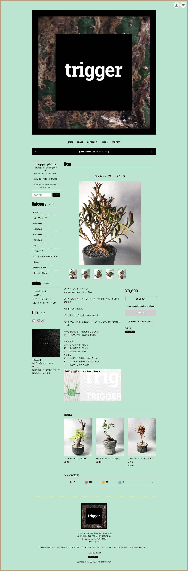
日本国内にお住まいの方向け (140, 321)
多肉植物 (38, 223)
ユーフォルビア (40, 218)
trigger (37, 262)
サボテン (38, 212)
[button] (93, 142)
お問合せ (37, 295)
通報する (128, 328)
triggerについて (40, 291)
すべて (72, 482)
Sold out (140, 313)
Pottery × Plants (40, 273)
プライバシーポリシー (43, 299)
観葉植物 (38, 240)
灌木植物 (38, 234)
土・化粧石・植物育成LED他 (46, 256)
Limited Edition (40, 267)
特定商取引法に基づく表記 (45, 303)
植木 (36, 246)
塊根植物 (38, 229)
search (56, 195)
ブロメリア (38, 251)
